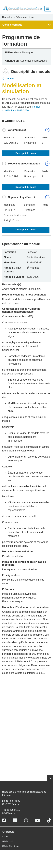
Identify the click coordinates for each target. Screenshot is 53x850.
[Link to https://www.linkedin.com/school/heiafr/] (15, 820)
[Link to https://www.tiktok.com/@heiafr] (49, 820)
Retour (10, 78)
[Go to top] (50, 778)
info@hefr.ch (8, 813)
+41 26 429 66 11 (11, 810)
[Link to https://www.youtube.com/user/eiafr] (37, 820)
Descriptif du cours (26, 153)
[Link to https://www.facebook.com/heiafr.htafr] (4, 820)
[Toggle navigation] (47, 8)
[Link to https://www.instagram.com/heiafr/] (26, 820)
